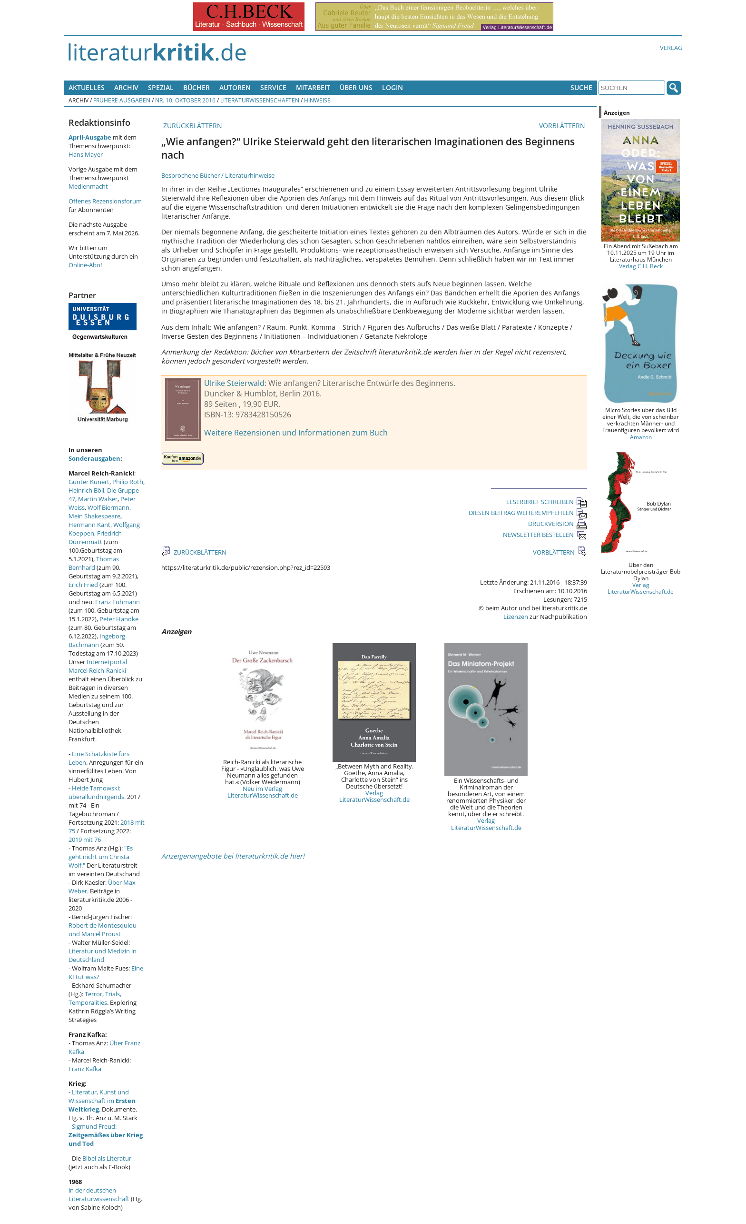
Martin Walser (98, 499)
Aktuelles (87, 87)
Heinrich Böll (86, 490)
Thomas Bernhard (94, 563)
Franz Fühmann (117, 601)
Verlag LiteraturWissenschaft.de (374, 796)
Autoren (235, 87)
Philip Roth (127, 481)
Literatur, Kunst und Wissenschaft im (102, 1100)
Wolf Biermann (108, 507)
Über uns (356, 87)
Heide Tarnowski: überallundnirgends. (97, 792)
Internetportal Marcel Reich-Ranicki (98, 666)
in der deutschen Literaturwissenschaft (99, 1194)
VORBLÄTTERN (563, 125)
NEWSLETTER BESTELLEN (545, 534)
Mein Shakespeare (94, 516)
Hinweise (317, 100)
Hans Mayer (86, 154)
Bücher (196, 87)
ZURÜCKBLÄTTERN (191, 125)
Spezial (161, 87)
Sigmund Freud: (106, 1135)
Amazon (641, 437)
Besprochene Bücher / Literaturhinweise (218, 175)
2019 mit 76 (85, 839)
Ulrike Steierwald (234, 383)
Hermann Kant (89, 524)
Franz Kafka (85, 1068)
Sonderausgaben (94, 458)
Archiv (126, 87)
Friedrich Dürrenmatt (95, 537)
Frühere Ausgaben (121, 100)
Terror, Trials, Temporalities (95, 998)
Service (273, 87)
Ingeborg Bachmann (97, 640)
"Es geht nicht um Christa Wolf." (101, 857)
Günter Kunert (89, 481)
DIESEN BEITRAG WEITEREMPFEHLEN (528, 512)
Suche (581, 87)
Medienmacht (88, 186)
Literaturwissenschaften (259, 100)
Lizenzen (515, 616)
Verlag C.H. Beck (641, 266)
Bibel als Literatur (106, 1158)
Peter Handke (118, 619)
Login (392, 87)
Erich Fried (83, 584)
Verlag (671, 47)
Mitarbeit (313, 87)
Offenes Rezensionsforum (105, 201)
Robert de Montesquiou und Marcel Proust (103, 929)
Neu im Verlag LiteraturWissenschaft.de (262, 791)
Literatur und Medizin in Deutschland (103, 955)
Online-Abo (84, 265)
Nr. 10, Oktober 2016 (185, 100)
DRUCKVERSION (557, 523)
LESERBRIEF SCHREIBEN (546, 501)
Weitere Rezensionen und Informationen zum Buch (296, 432)
